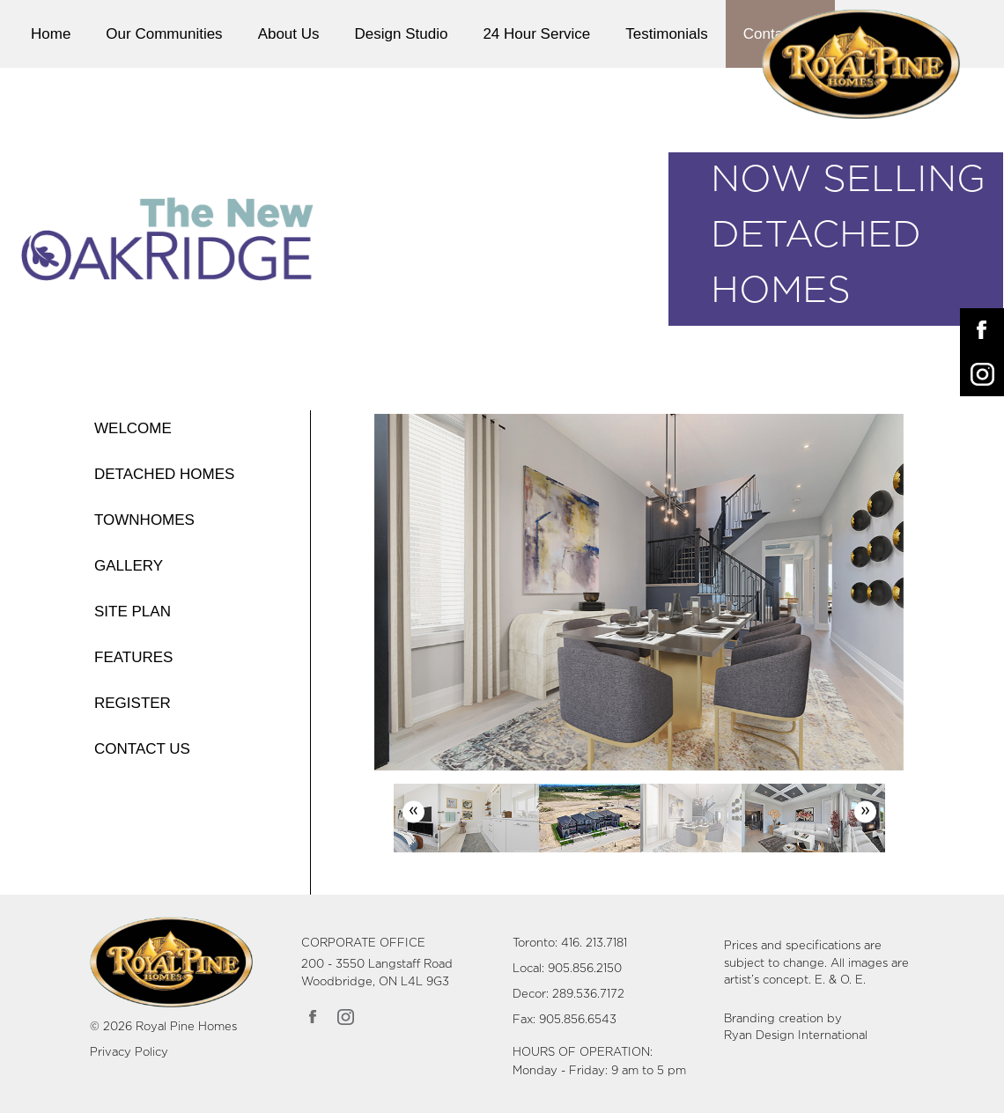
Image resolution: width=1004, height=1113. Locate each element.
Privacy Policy (129, 1052)
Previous (413, 811)
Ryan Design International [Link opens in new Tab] (795, 1036)
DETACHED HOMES (164, 474)
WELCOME (133, 428)
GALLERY (128, 565)
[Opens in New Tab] (982, 330)
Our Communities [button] (164, 34)
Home (50, 34)
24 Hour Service (536, 34)
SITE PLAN (132, 611)
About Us (289, 34)
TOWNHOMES (144, 520)
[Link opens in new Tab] (314, 1016)
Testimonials (666, 34)
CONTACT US (142, 749)
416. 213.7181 (594, 943)
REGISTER (132, 703)
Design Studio (401, 34)
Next (865, 811)
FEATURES (133, 657)
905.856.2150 (585, 969)
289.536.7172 (588, 994)
